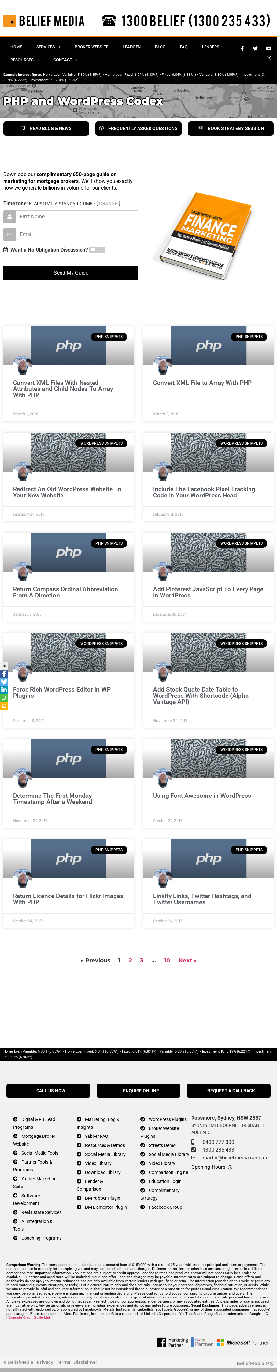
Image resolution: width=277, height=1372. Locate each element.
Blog (160, 47)
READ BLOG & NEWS (46, 128)
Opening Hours (208, 1167)
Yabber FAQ (96, 1136)
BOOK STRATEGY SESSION (231, 128)
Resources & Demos (105, 1145)
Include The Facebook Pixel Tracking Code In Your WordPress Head (204, 492)
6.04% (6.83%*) (147, 75)
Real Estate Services (41, 1212)
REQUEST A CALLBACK (231, 1091)
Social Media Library (105, 1154)
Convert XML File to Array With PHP (202, 382)
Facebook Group (165, 1207)
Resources (24, 60)
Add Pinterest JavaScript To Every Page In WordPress (208, 592)
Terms (63, 1362)
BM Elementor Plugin (106, 1207)
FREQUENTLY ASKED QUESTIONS (138, 128)
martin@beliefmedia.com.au (235, 1158)
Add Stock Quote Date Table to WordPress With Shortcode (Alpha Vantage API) (201, 696)
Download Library (103, 1172)
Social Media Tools (39, 1153)
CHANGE (108, 203)
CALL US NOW (50, 1091)
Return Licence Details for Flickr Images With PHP (68, 899)
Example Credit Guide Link (29, 1318)
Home (16, 47)
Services (48, 47)
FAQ (184, 47)
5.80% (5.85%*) (90, 75)
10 (167, 960)
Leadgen (132, 47)
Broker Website (91, 47)
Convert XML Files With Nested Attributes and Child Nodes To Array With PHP (63, 389)
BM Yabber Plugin (102, 1198)
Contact (65, 60)
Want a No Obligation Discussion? (45, 250)
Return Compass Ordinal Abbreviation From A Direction (65, 592)
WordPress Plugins (168, 1119)
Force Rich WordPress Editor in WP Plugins (62, 692)
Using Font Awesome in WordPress (202, 795)
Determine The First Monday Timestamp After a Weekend (52, 799)
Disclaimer (85, 1362)
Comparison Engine (168, 1172)
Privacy (45, 1362)
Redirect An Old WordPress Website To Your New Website (67, 492)
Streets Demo (162, 1145)
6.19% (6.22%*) (15, 80)
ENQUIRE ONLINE (141, 1091)
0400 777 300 (218, 1142)
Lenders (210, 47)
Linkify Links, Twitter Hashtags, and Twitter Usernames (202, 899)
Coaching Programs (41, 1238)
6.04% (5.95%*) (67, 80)
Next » (187, 960)
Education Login (165, 1181)
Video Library (98, 1163)
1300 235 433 (218, 1150)
